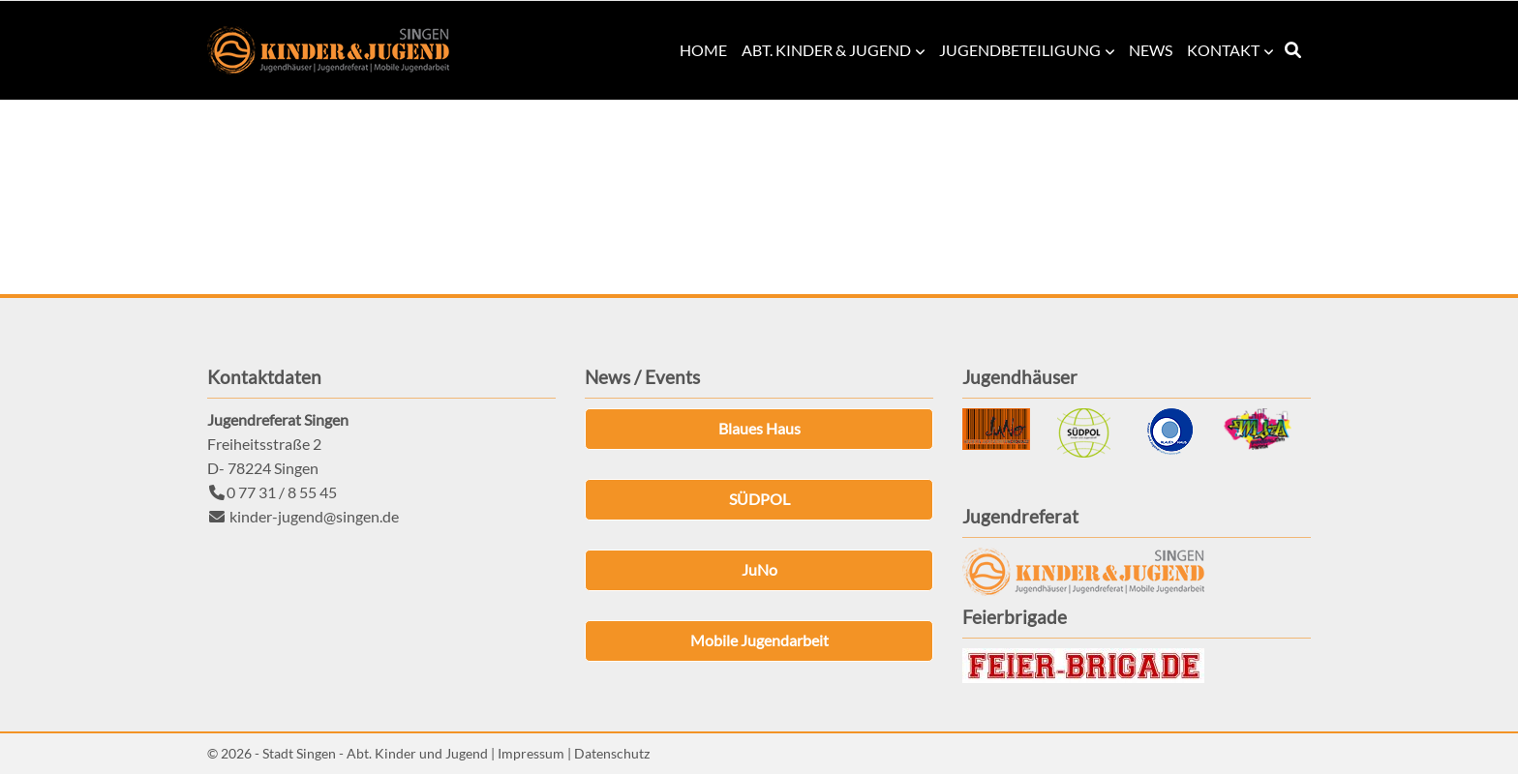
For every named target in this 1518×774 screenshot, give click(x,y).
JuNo (759, 569)
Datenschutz (612, 753)
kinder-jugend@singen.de (314, 516)
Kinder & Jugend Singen (328, 50)
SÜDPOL (759, 499)
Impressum (531, 753)
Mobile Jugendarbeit (759, 640)
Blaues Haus (759, 428)
